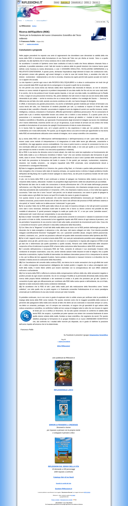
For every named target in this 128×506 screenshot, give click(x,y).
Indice (34, 26)
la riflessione (29, 20)
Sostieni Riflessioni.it (63, 489)
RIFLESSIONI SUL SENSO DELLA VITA (63, 466)
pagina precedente (33, 44)
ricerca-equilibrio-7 (41, 20)
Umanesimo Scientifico (98, 335)
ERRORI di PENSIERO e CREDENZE (63, 425)
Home (20, 20)
